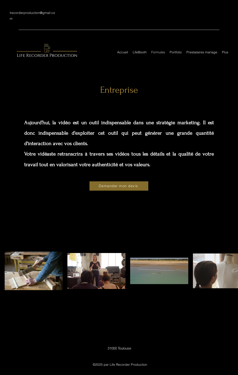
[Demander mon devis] (118, 186)
